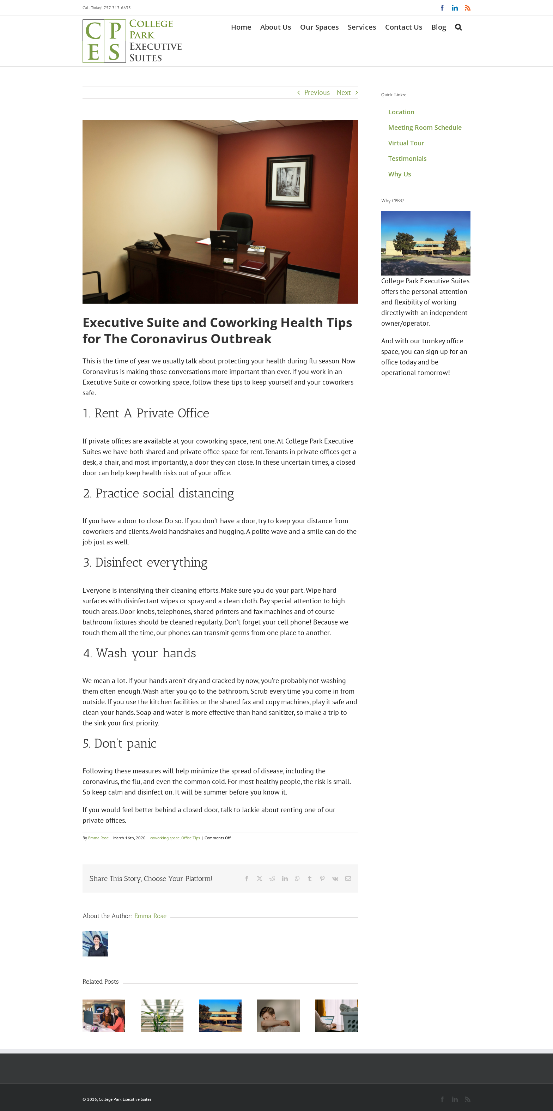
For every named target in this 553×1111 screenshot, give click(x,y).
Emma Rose (98, 837)
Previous (317, 92)
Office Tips (190, 837)
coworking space (165, 837)
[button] (458, 26)
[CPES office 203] (220, 212)
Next (344, 92)
